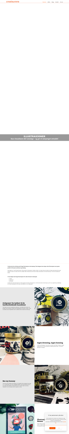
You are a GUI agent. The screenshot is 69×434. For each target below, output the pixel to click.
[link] (52, 428)
